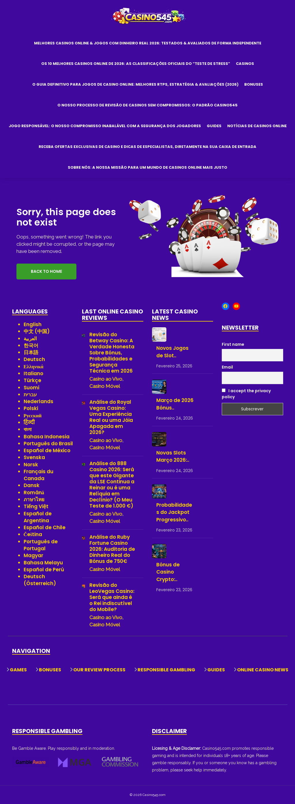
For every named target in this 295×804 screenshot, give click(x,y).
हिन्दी (29, 422)
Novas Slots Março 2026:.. (172, 456)
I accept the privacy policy (246, 394)
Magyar (33, 555)
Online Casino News (262, 669)
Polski (31, 408)
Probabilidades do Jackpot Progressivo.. (174, 512)
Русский (33, 415)
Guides (214, 126)
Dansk (32, 485)
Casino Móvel (104, 386)
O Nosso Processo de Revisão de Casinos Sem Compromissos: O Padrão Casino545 (147, 105)
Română (34, 492)
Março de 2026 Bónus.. (174, 404)
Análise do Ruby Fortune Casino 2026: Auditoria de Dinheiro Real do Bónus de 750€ (112, 549)
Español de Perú (44, 569)
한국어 (31, 345)
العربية (30, 338)
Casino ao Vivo (105, 379)
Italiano (33, 373)
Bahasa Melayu (43, 562)
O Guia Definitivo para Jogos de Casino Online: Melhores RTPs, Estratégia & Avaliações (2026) (135, 84)
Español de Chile (44, 527)
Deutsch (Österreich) (40, 580)
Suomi (31, 387)
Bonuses (253, 84)
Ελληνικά (34, 366)
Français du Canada (38, 475)
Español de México (47, 450)
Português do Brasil (48, 443)
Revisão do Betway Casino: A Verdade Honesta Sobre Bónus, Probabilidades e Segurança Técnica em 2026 (111, 353)
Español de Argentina (38, 517)
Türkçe (32, 380)
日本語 (31, 352)
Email (227, 367)
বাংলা (27, 429)
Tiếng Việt (36, 506)
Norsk (31, 464)
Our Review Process (99, 669)
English (33, 324)
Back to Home (46, 271)
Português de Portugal (41, 545)
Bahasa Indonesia (46, 436)
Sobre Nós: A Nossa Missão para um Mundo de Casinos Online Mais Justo (147, 167)
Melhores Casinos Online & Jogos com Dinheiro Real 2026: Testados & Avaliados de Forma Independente (147, 43)
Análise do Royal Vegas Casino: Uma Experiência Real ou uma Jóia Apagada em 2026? (111, 417)
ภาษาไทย (34, 499)
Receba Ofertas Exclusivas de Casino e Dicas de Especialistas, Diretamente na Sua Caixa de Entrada (147, 146)
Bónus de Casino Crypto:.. (168, 572)
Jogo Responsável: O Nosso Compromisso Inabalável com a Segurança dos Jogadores (105, 126)
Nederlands (38, 401)
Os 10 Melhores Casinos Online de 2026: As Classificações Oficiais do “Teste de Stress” (135, 63)
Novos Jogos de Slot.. (172, 352)
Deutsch (34, 359)
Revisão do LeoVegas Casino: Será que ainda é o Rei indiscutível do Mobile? (111, 597)
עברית (30, 394)
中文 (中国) (37, 331)
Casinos (245, 63)
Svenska (34, 457)
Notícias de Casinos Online (257, 126)
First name (233, 344)
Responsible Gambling (166, 669)
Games (18, 669)
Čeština (33, 534)
